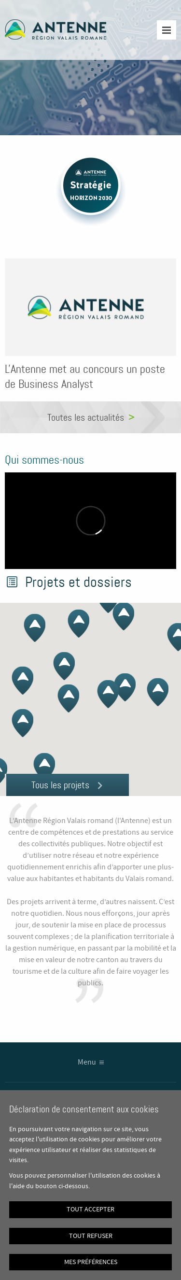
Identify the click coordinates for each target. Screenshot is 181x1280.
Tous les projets (60, 785)
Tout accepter (90, 1209)
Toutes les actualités (85, 417)
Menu (87, 1062)
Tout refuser (90, 1236)
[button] (154, 697)
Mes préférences (90, 1262)
